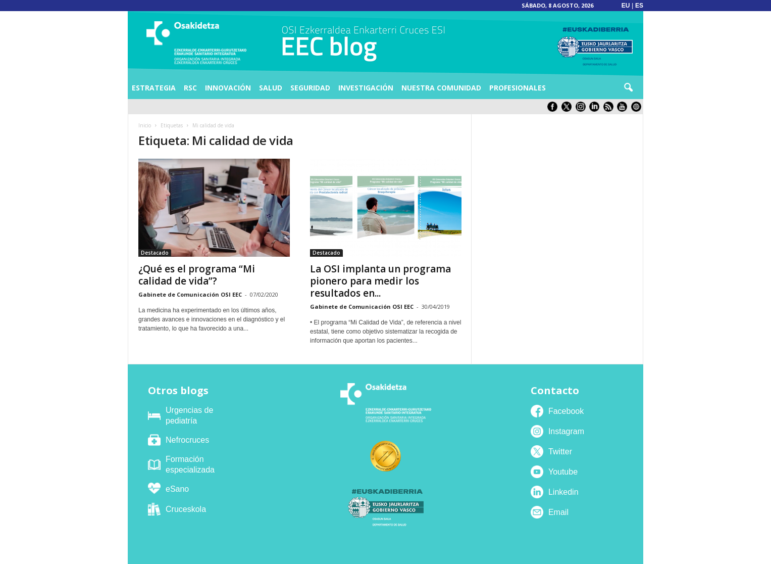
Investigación (365, 87)
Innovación (228, 87)
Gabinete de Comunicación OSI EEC (190, 294)
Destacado (155, 252)
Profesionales (517, 87)
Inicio (144, 125)
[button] (628, 88)
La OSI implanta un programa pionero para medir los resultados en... (380, 281)
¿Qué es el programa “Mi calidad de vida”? (196, 275)
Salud (270, 87)
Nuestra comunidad (441, 87)
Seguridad (310, 87)
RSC (190, 87)
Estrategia (154, 87)
